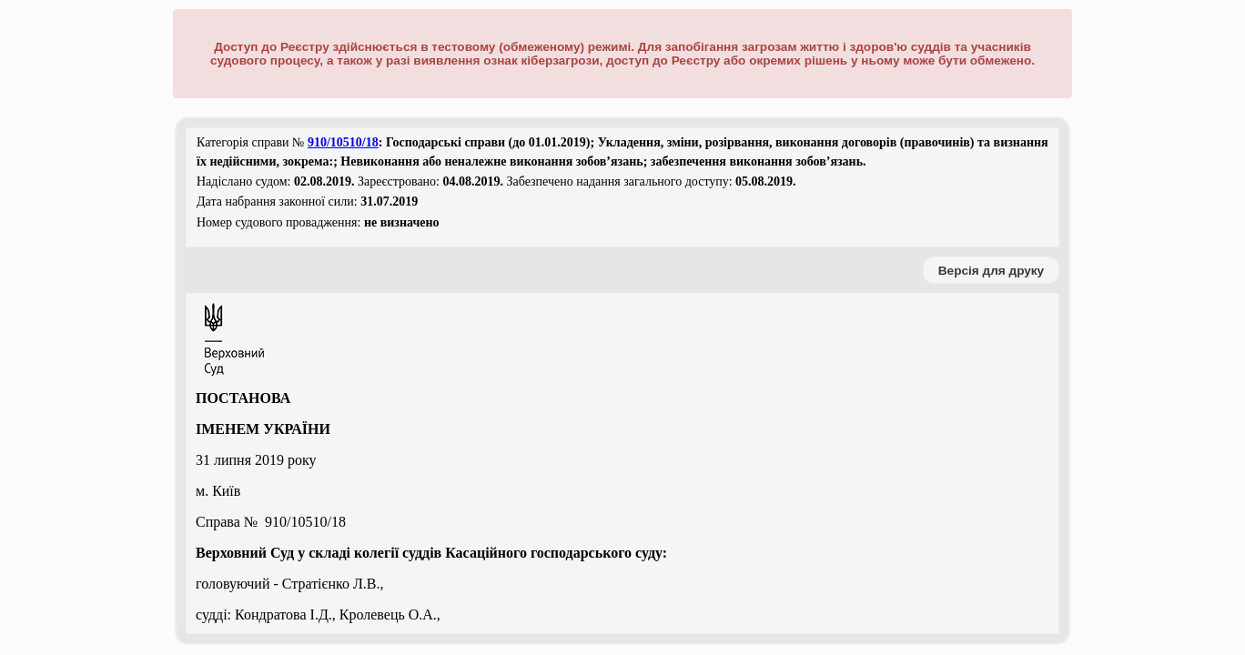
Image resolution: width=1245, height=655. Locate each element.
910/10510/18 (343, 142)
